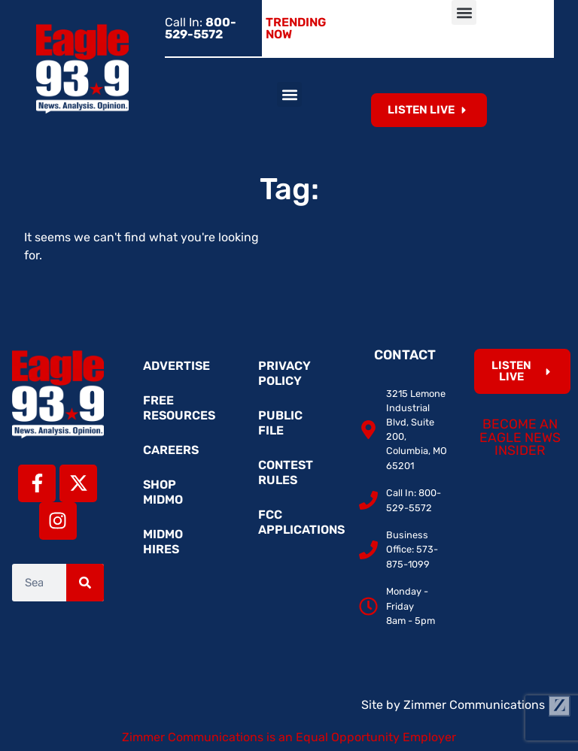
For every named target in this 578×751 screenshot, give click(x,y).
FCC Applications (296, 522)
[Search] (85, 582)
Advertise (176, 366)
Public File (280, 423)
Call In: (200, 28)
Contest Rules (285, 472)
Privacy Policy (284, 373)
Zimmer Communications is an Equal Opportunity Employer (289, 737)
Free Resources (179, 407)
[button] (464, 12)
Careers (171, 450)
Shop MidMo (163, 492)
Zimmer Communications (486, 705)
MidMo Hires (163, 541)
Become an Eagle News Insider (520, 437)
